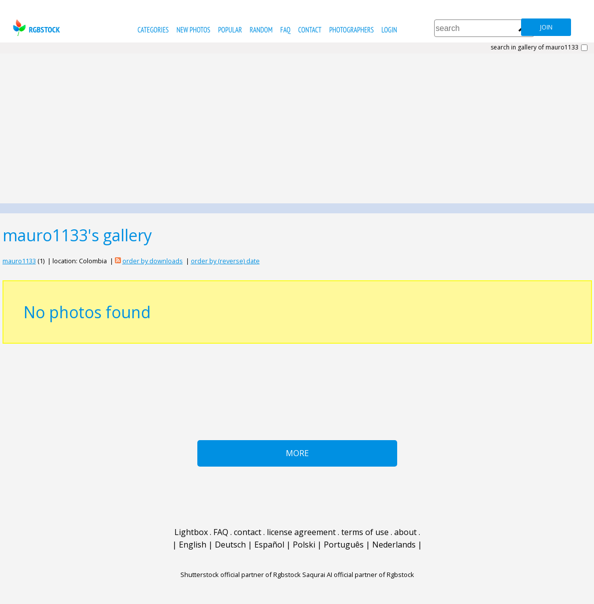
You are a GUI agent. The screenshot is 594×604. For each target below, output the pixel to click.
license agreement (301, 532)
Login (389, 29)
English (192, 544)
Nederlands (394, 544)
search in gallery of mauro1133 (535, 47)
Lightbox (191, 532)
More (297, 453)
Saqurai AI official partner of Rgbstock (358, 574)
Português (344, 544)
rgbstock (35, 27)
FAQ (285, 29)
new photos (193, 29)
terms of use (365, 532)
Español (269, 544)
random (261, 29)
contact (310, 29)
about (405, 532)
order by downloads (152, 260)
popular (230, 29)
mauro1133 (19, 260)
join (546, 27)
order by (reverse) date (225, 260)
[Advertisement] (297, 128)
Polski (304, 544)
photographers (351, 29)
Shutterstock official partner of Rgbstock (240, 574)
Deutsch (230, 544)
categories (152, 29)
